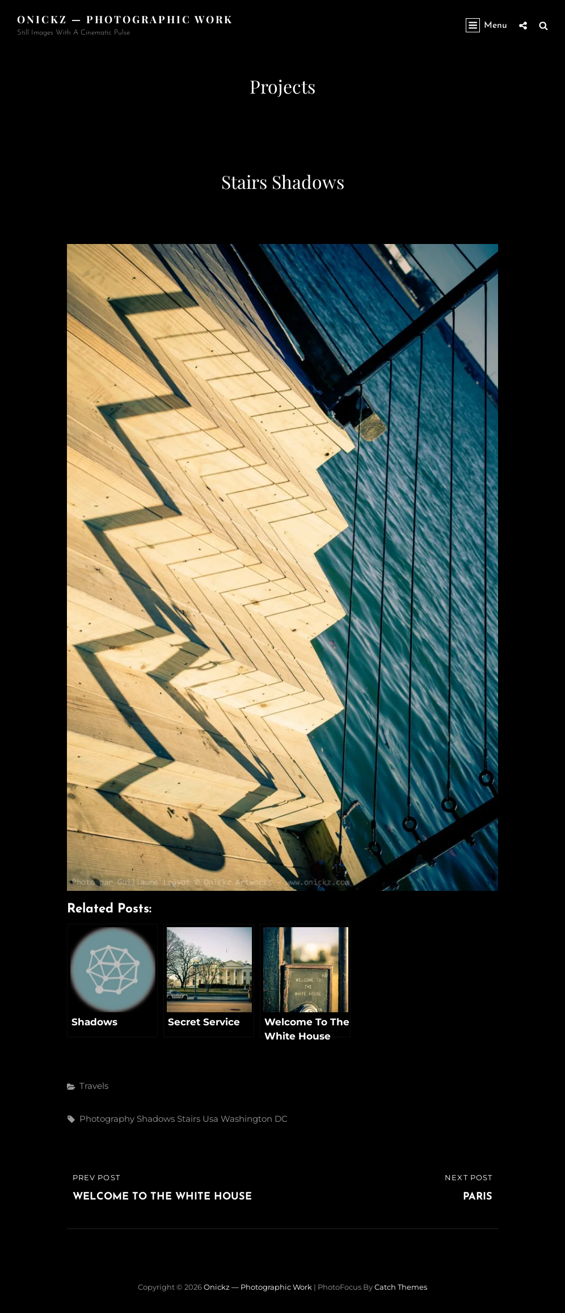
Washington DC (254, 1118)
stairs (188, 1118)
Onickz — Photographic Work (125, 19)
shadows (156, 1118)
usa (210, 1118)
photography (106, 1118)
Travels (93, 1085)
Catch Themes (400, 1286)
